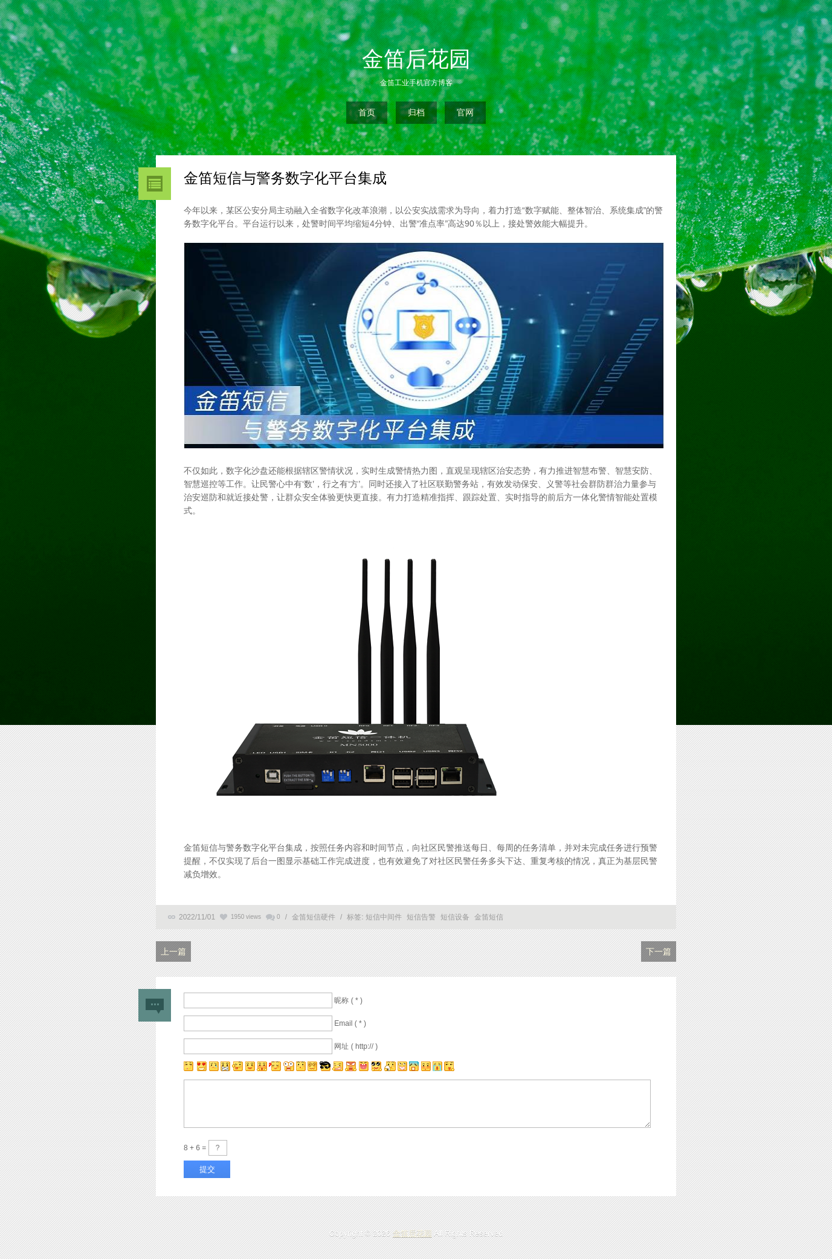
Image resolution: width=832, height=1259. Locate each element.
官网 (465, 112)
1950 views (246, 916)
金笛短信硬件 (313, 917)
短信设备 (454, 917)
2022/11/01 (197, 917)
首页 (366, 112)
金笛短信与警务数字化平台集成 (285, 178)
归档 (416, 112)
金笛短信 (488, 917)
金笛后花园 (416, 59)
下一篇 (658, 951)
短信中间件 (384, 917)
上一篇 (173, 951)
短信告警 (421, 917)
